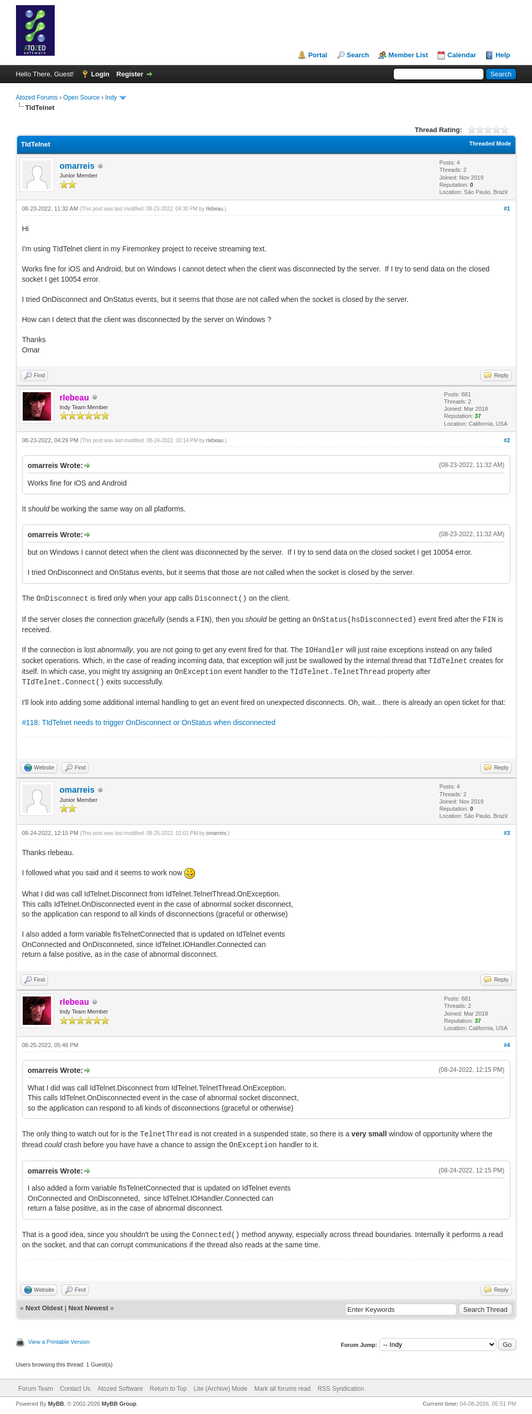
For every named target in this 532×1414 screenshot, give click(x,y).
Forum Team (36, 1388)
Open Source (81, 97)
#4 (507, 1045)
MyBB (56, 1404)
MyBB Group (119, 1404)
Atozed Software (120, 1388)
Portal (317, 55)
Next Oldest (43, 1308)
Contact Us (75, 1388)
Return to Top (168, 1388)
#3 (507, 833)
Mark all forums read (282, 1388)
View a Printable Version (59, 1342)
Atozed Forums (37, 97)
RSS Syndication (340, 1388)
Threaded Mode (490, 143)
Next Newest (88, 1308)
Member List (408, 55)
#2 (507, 440)
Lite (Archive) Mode (220, 1388)
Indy (111, 97)
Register (130, 74)
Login (100, 74)
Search (358, 55)
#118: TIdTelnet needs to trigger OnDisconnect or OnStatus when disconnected (149, 722)
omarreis (77, 166)
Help (502, 55)
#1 (507, 208)
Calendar (461, 55)
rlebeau (214, 209)
